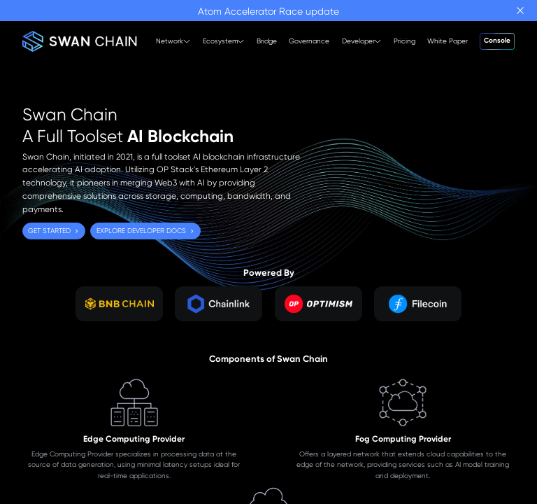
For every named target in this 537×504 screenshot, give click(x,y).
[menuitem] (167, 41)
